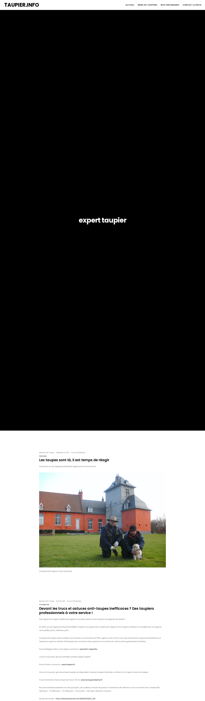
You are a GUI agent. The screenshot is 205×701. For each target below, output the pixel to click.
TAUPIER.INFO (21, 5)
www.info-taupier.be (88, 649)
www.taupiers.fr (68, 664)
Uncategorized (44, 604)
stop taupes (43, 456)
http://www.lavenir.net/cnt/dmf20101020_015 (75, 698)
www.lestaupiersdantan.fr (91, 679)
